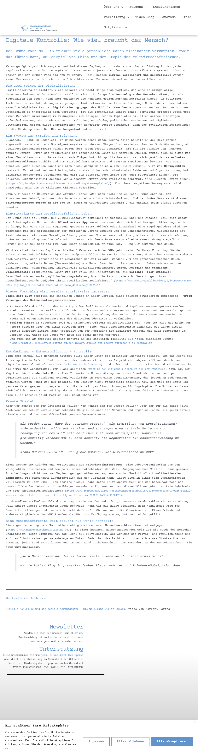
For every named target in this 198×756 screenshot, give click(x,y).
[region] (99, 738)
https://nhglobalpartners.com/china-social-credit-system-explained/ (65, 183)
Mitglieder (115, 27)
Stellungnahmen (166, 7)
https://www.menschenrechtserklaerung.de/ (42, 529)
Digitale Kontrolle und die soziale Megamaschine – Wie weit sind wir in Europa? (74, 609)
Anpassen (96, 741)
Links (186, 17)
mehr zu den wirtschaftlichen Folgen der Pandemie (136, 369)
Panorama (168, 17)
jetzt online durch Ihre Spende (62, 655)
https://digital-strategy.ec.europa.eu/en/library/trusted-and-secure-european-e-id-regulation (90, 343)
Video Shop (144, 17)
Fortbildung (116, 17)
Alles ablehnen (130, 741)
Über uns (114, 7)
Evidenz (138, 7)
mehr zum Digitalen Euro (85, 364)
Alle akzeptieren (172, 741)
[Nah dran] (195, 722)
